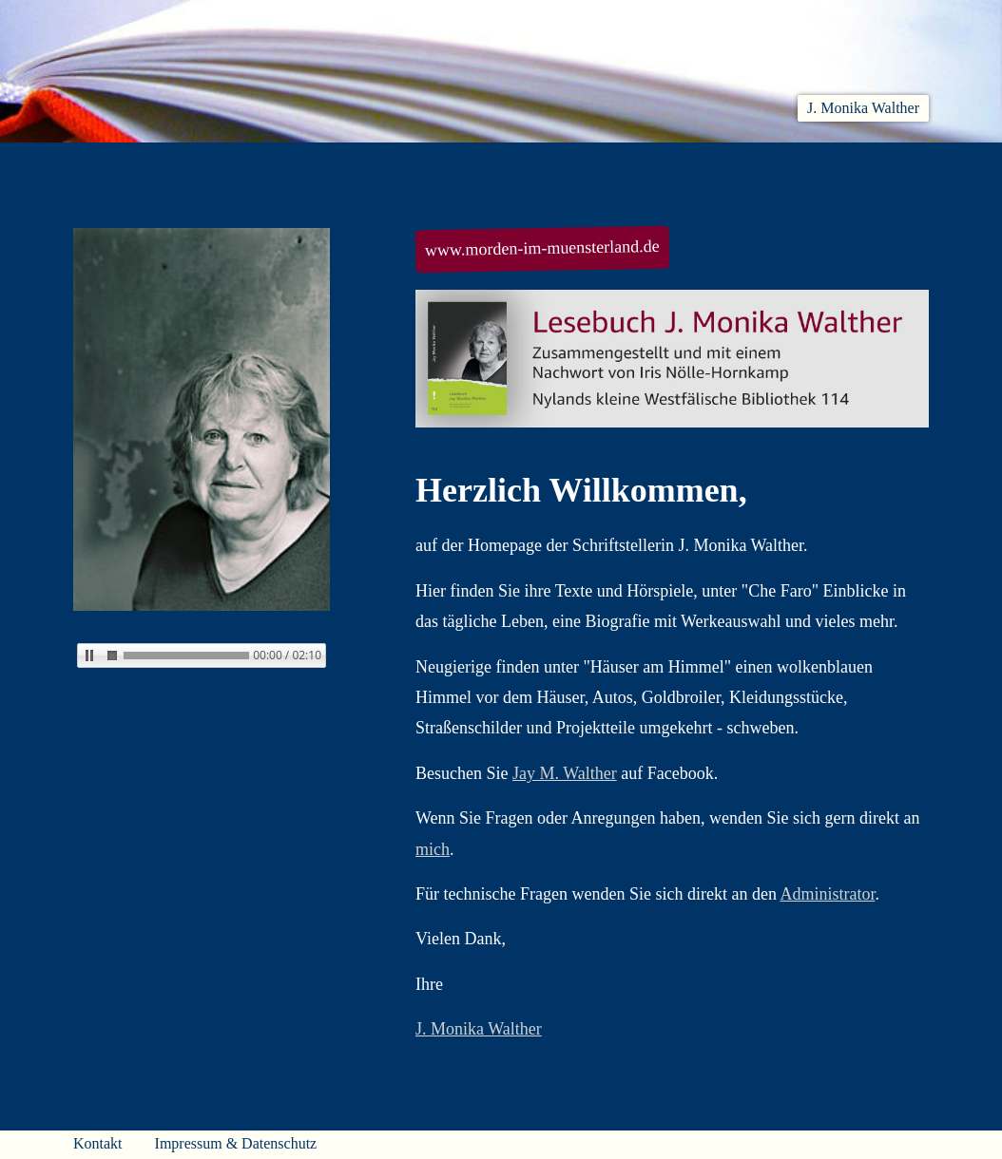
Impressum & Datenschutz (236, 1143)
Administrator (827, 893)
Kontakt (98, 1143)
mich (432, 849)
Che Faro (529, 165)
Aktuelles (245, 165)
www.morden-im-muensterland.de (542, 248)
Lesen (343, 165)
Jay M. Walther (564, 773)
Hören (431, 165)
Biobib (630, 165)
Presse (905, 165)
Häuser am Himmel (768, 165)
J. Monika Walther (863, 108)
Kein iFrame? (201, 710)
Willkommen (120, 165)
